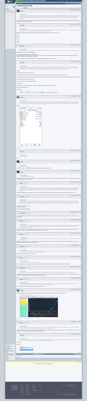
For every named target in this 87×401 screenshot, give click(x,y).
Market (28, 391)
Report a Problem (35, 390)
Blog (21, 391)
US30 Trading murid (9, 346)
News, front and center (48, 363)
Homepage (34, 386)
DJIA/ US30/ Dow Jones (9, 348)
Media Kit (22, 390)
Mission (22, 386)
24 (29, 7)
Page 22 (25, 7)
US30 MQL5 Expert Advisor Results (10, 351)
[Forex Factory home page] (10, 1)
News (27, 390)
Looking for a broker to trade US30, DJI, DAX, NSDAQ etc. (10, 355)
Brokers (28, 392)
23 (39, 354)
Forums (28, 386)
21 (34, 354)
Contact (22, 392)
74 (32, 7)
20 (21, 7)
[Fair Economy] (74, 394)
